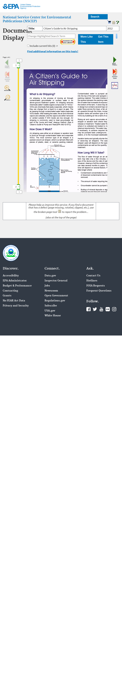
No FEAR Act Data (14, 300)
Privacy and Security (16, 305)
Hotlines (91, 280)
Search (95, 16)
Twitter (95, 309)
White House (53, 315)
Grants (7, 295)
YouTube (101, 309)
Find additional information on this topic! (52, 51)
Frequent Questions (98, 290)
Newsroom (51, 290)
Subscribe (51, 305)
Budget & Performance (17, 285)
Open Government (56, 295)
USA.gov (50, 310)
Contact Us (93, 275)
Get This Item (103, 39)
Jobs (47, 285)
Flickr (108, 309)
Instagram (114, 309)
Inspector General (56, 280)
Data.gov (50, 275)
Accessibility (11, 275)
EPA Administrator (15, 280)
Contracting (10, 290)
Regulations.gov (55, 300)
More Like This (87, 39)
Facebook (88, 309)
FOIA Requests (95, 285)
